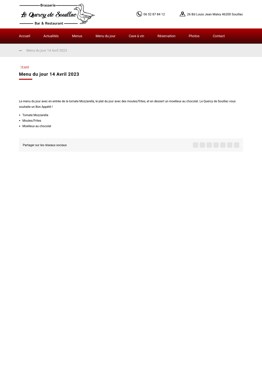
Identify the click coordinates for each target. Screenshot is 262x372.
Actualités (51, 36)
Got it (222, 10)
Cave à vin (136, 36)
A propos (102, 301)
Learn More (205, 10)
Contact (219, 36)
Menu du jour (105, 36)
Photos (194, 36)
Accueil (24, 36)
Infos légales (106, 330)
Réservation (167, 36)
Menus (77, 36)
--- (20, 50)
